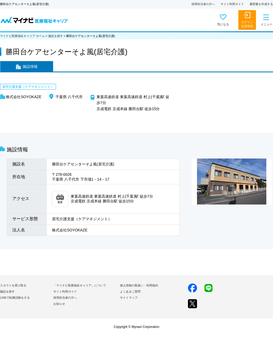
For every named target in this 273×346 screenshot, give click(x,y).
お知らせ (59, 303)
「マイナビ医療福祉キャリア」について (79, 285)
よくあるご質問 (130, 291)
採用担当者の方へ (203, 4)
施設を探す (55, 35)
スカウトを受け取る (13, 285)
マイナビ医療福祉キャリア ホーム (22, 35)
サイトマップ (129, 297)
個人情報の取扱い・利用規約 (139, 285)
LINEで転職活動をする (15, 297)
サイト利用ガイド (232, 4)
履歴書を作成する (261, 4)
